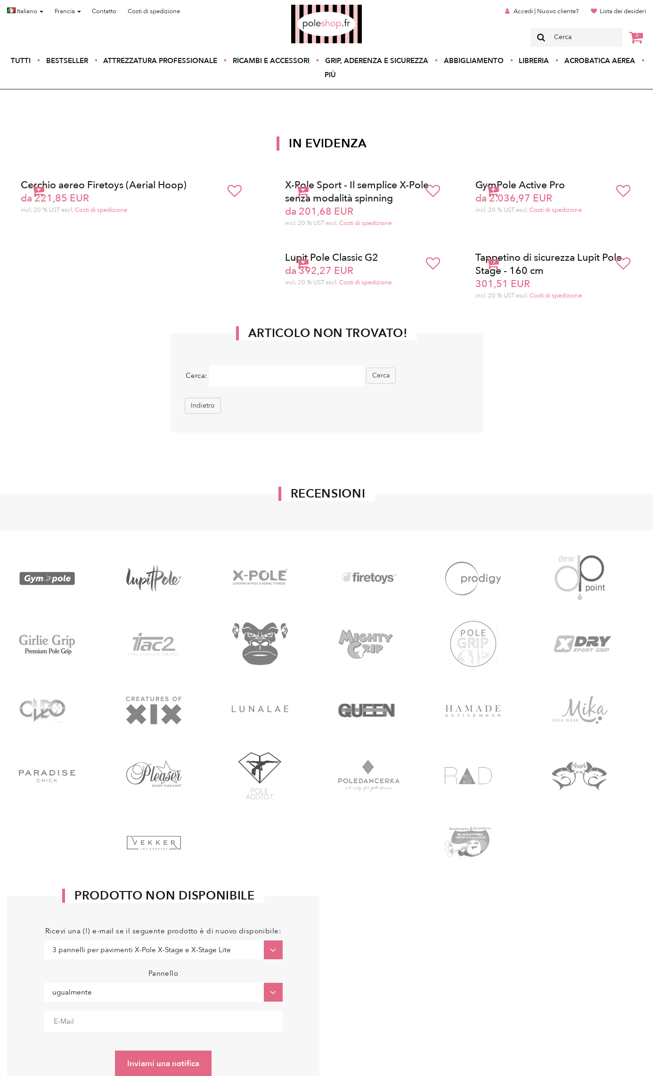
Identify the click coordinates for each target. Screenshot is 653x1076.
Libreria (534, 60)
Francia (68, 11)
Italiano (25, 11)
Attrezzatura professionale (160, 60)
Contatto (104, 11)
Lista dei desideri (623, 11)
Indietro (203, 405)
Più (330, 75)
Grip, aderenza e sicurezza (376, 60)
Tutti (21, 60)
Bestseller (67, 60)
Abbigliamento (474, 60)
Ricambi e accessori (271, 60)
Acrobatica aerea (599, 60)
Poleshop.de (304, 7)
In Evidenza (328, 144)
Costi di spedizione (154, 11)
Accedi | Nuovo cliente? (546, 11)
